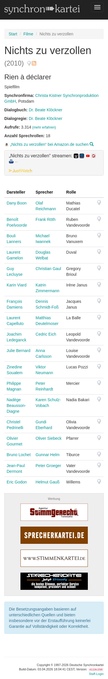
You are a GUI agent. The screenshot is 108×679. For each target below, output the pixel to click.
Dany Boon (16, 203)
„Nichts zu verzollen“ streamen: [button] (52, 158)
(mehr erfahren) (44, 127)
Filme (28, 34)
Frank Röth (46, 219)
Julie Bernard (19, 350)
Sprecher (44, 192)
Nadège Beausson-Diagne (16, 405)
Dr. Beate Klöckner (45, 110)
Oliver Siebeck (49, 438)
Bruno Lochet (19, 454)
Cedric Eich (46, 334)
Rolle (71, 192)
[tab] (54, 162)
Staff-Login (96, 674)
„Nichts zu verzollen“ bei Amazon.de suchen (49, 144)
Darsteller (16, 192)
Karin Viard (16, 285)
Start (13, 34)
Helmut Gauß (48, 482)
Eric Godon (17, 482)
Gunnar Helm (48, 454)
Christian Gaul (48, 268)
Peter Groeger (48, 465)
